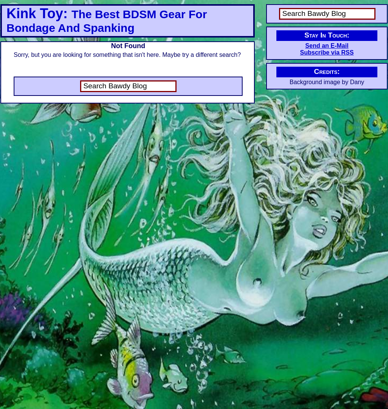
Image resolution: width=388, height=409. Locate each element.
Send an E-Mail (327, 45)
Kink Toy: (106, 20)
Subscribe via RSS (326, 52)
